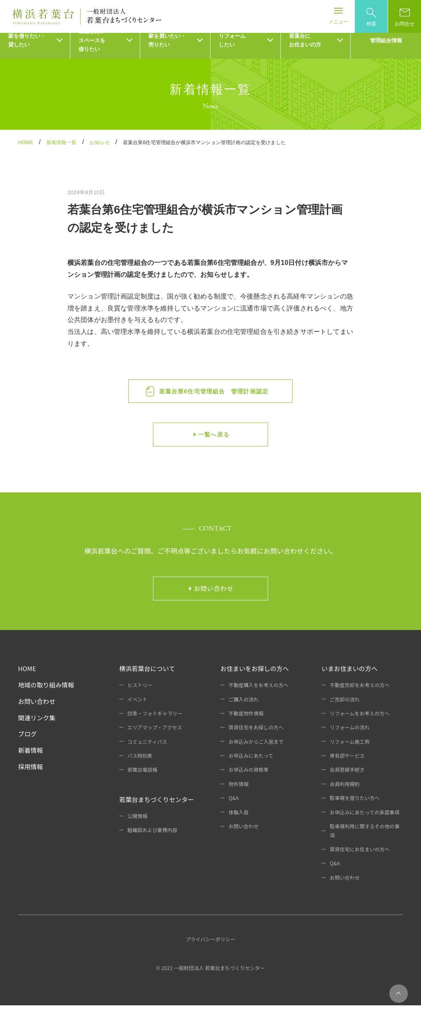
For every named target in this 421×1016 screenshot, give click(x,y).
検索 (371, 17)
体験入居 (239, 822)
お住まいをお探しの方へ (254, 679)
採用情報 (30, 777)
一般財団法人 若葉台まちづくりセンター (219, 978)
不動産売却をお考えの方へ (360, 695)
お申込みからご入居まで (256, 752)
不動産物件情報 (246, 724)
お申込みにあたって (251, 766)
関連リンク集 (37, 728)
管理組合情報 (386, 51)
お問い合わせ (37, 712)
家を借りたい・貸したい (27, 51)
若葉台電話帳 (142, 780)
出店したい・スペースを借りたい (95, 51)
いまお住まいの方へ (349, 679)
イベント (137, 709)
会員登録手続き (347, 780)
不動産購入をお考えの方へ (259, 695)
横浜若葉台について (147, 679)
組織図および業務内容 (152, 840)
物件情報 (239, 794)
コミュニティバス (147, 752)
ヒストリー (140, 695)
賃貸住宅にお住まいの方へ (360, 860)
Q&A (234, 808)
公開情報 (137, 826)
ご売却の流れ (345, 709)
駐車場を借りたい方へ (355, 808)
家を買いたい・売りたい (167, 51)
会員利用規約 (345, 794)
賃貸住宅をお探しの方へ (256, 738)
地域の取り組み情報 (46, 696)
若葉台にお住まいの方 (305, 51)
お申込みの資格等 (248, 780)
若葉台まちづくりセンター (156, 810)
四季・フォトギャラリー (155, 724)
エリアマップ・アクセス (154, 738)
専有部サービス (347, 766)
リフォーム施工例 (350, 752)
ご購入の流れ (244, 709)
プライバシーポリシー (210, 950)
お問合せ (404, 17)
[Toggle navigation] (338, 16)
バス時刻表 (140, 766)
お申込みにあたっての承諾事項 (365, 822)
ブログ (27, 744)
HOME (27, 679)
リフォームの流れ (350, 738)
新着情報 (30, 761)
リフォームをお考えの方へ (360, 724)
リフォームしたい (232, 51)
